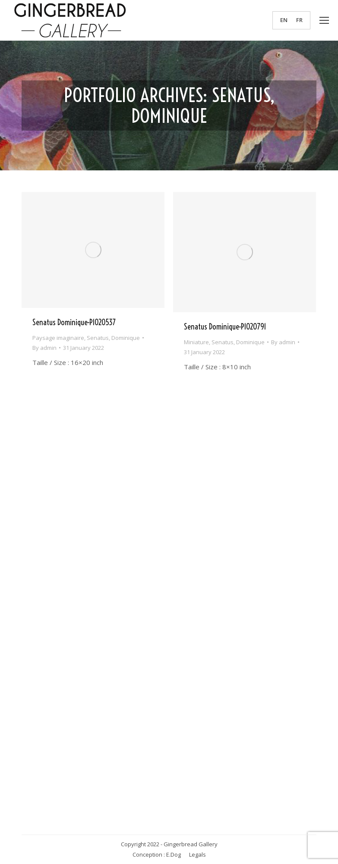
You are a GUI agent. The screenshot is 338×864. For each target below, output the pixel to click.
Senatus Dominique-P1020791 (225, 327)
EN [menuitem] (283, 20)
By (44, 348)
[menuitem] (284, 20)
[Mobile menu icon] (324, 20)
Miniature (196, 342)
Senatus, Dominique (113, 338)
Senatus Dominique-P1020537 (74, 322)
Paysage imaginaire (58, 338)
